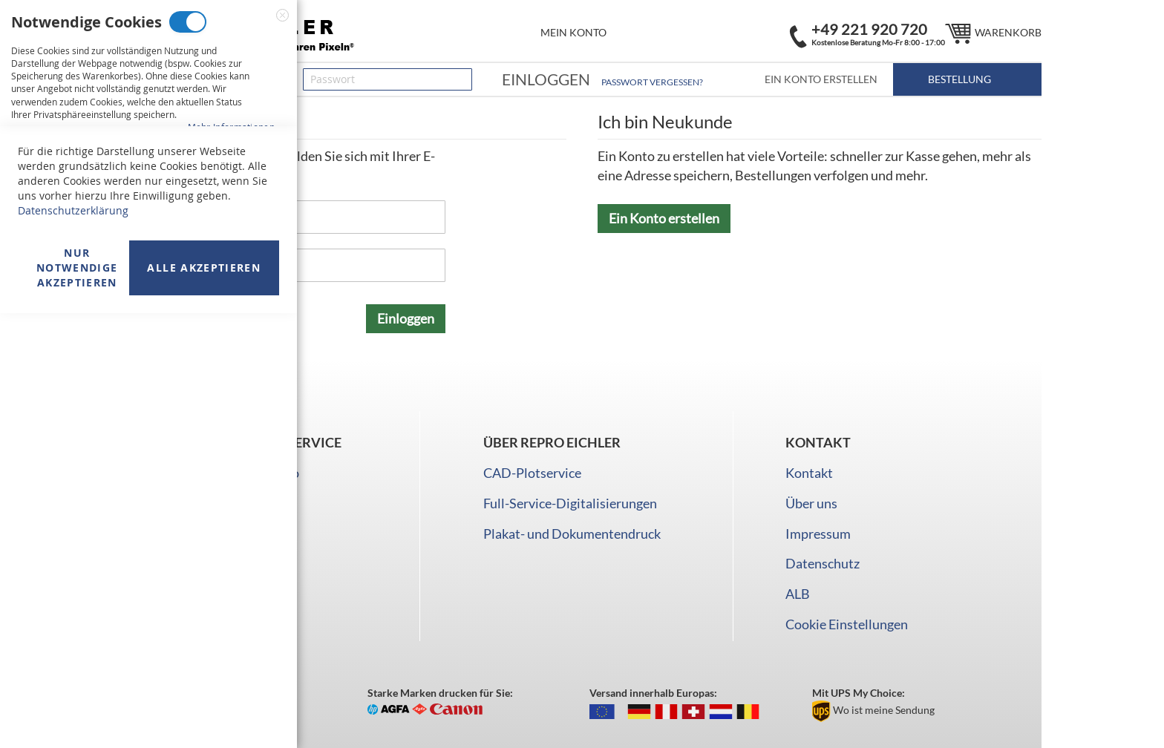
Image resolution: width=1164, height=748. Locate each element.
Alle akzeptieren (204, 702)
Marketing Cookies (174, 189)
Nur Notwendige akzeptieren (77, 702)
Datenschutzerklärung (73, 645)
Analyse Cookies (155, 356)
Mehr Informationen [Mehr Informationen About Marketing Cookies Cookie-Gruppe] (231, 294)
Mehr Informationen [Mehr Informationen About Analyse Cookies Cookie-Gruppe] (231, 448)
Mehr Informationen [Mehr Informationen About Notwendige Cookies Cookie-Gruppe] (231, 127)
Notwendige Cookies (187, 22)
